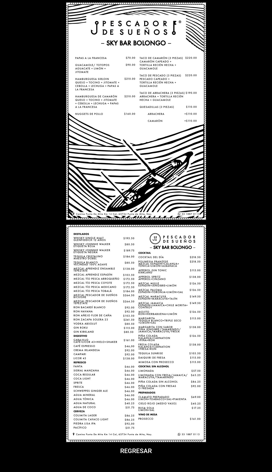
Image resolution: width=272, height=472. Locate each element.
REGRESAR (136, 451)
